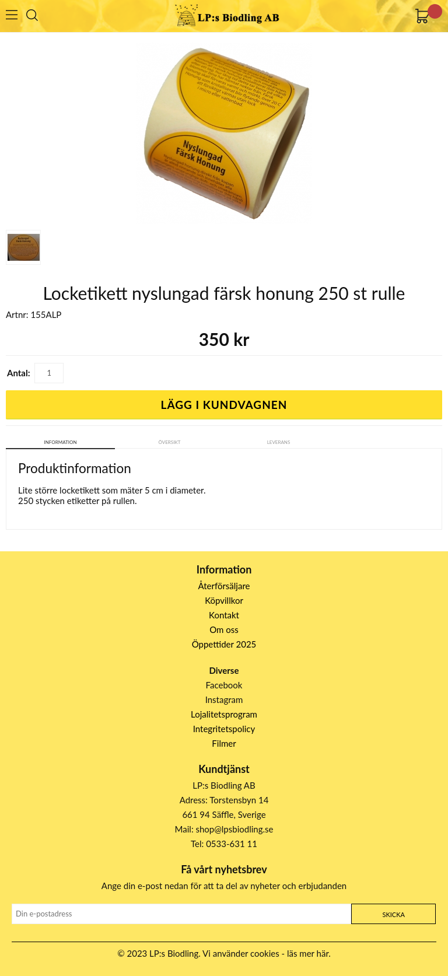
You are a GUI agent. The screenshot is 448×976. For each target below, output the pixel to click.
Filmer (224, 743)
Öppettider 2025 (224, 644)
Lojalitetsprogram (224, 714)
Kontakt (224, 615)
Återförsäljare (224, 585)
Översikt (170, 442)
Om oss (224, 629)
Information (60, 442)
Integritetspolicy (224, 728)
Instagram (224, 699)
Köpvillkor (224, 600)
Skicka (393, 914)
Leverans (278, 442)
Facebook (224, 685)
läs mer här (307, 953)
